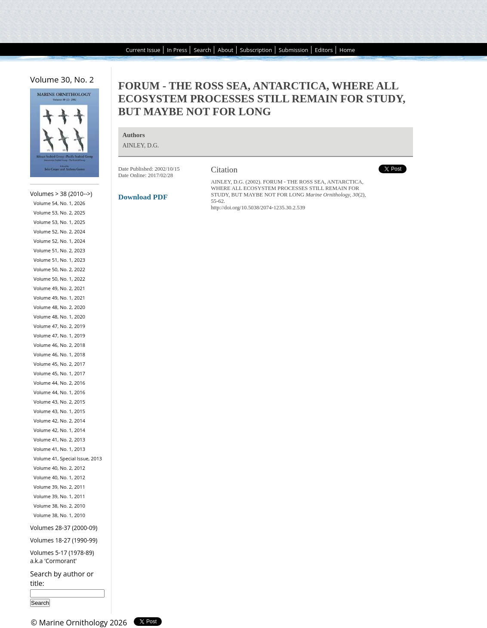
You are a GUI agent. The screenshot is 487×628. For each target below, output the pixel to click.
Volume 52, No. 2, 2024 (59, 231)
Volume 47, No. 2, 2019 (59, 326)
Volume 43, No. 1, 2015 (59, 411)
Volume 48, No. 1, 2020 (59, 316)
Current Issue (143, 50)
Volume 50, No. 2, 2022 (59, 269)
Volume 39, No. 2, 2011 (59, 487)
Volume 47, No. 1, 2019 (59, 335)
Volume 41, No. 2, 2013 (59, 439)
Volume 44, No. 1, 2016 (59, 392)
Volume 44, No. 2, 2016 (59, 383)
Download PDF (143, 197)
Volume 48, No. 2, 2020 (59, 307)
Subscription (256, 50)
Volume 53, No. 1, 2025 (59, 222)
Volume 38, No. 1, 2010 (59, 515)
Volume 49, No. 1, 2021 (59, 297)
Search (202, 50)
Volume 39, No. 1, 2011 (59, 496)
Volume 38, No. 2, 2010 (59, 505)
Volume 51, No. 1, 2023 (59, 260)
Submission (293, 50)
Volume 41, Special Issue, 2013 (68, 458)
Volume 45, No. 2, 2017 (59, 364)
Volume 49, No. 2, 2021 (59, 288)
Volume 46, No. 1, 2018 (59, 354)
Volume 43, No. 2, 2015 (59, 401)
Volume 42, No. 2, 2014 (59, 420)
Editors (324, 50)
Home (347, 50)
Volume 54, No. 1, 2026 (59, 203)
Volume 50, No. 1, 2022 (59, 279)
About (225, 50)
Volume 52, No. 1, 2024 (59, 241)
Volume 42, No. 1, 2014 (59, 430)
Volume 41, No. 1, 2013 (59, 449)
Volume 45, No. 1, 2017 (59, 373)
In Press (177, 50)
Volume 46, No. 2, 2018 (59, 345)
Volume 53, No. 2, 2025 (59, 212)
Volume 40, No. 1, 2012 (59, 477)
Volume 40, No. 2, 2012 (59, 468)
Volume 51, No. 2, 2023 (59, 250)
